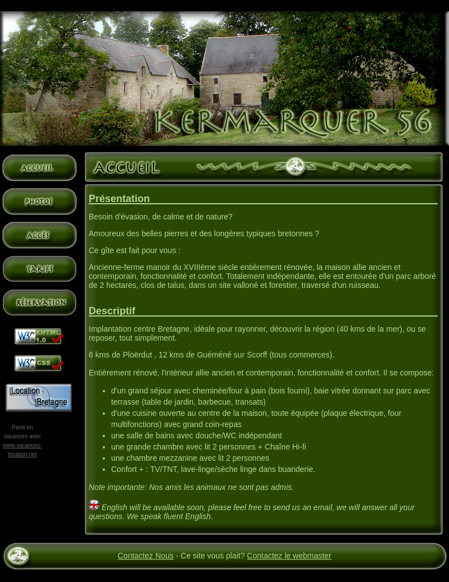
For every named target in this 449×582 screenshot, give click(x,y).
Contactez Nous (146, 555)
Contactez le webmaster (289, 555)
